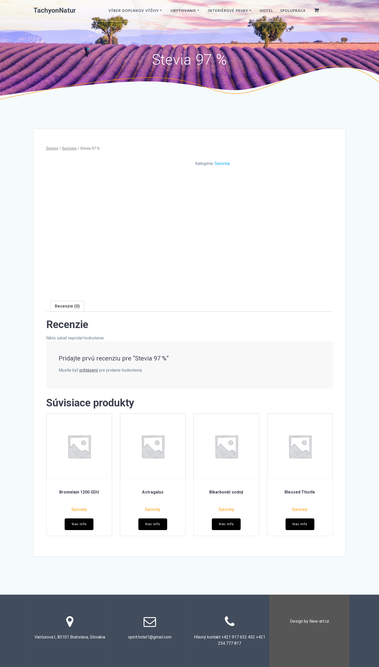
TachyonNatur (54, 10)
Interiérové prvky (228, 10)
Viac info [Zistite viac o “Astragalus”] (152, 524)
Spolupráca (293, 10)
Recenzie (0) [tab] (67, 306)
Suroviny (69, 148)
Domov (52, 148)
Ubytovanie (183, 10)
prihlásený (88, 370)
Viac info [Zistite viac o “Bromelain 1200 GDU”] (79, 524)
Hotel (266, 10)
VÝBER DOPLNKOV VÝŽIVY (134, 10)
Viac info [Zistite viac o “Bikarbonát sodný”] (226, 524)
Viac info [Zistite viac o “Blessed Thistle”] (299, 524)
